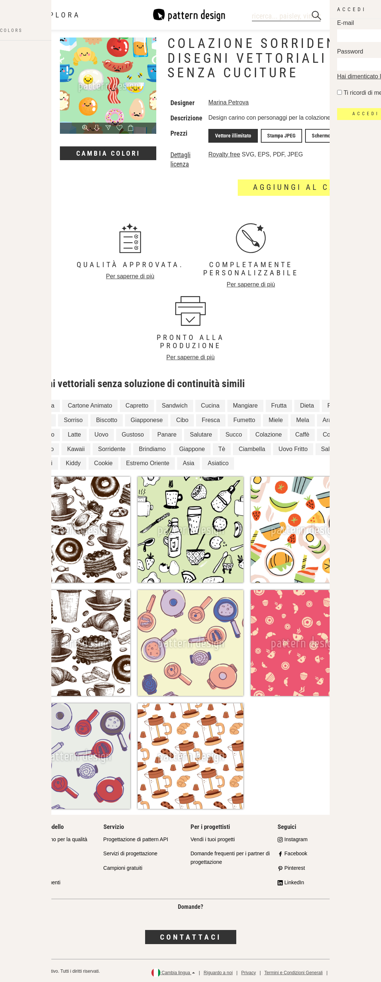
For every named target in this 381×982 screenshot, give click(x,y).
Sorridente (112, 447)
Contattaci (190, 935)
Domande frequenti (38, 881)
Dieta (307, 404)
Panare (167, 433)
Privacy (248, 970)
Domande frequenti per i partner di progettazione (230, 856)
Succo (233, 433)
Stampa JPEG (275, 135)
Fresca (211, 418)
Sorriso (73, 418)
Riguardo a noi (218, 970)
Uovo (101, 433)
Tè (221, 447)
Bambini (41, 461)
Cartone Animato (90, 404)
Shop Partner (31, 852)
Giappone (192, 447)
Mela (302, 418)
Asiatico (218, 461)
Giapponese (147, 418)
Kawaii (75, 447)
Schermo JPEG (316, 135)
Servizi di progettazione (130, 852)
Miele (276, 418)
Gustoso (133, 433)
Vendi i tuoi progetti (212, 837)
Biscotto (106, 418)
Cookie (103, 461)
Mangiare (245, 404)
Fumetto (244, 418)
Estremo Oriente (147, 461)
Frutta (279, 404)
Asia (188, 461)
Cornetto (42, 447)
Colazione (268, 433)
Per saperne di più (130, 274)
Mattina (40, 418)
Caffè (302, 433)
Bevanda (42, 404)
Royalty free (224, 152)
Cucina (210, 404)
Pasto (335, 404)
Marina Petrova (228, 102)
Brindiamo (152, 447)
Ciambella (251, 447)
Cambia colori (108, 153)
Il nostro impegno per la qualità (51, 837)
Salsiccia (333, 447)
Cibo (182, 418)
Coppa (331, 433)
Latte (74, 433)
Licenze (25, 866)
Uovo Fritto (293, 447)
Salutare (201, 433)
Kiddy (73, 461)
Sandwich (175, 404)
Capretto (136, 404)
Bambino (42, 433)
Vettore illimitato (231, 135)
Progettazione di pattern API (135, 837)
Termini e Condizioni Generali (293, 970)
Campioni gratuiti (123, 866)
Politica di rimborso (350, 970)
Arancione (336, 418)
